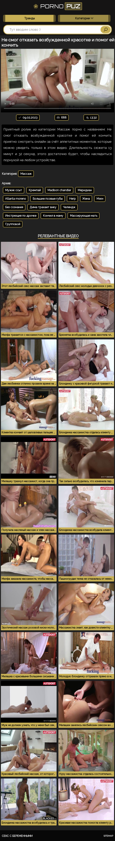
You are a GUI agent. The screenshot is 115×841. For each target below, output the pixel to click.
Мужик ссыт (13, 190)
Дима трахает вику (43, 207)
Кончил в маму (53, 215)
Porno (57, 6)
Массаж (26, 173)
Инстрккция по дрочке (20, 215)
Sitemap (108, 835)
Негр (72, 198)
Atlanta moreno (15, 198)
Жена (86, 198)
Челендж (69, 207)
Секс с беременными (17, 836)
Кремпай (35, 190)
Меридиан (85, 190)
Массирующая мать (83, 215)
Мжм (99, 198)
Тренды (29, 18)
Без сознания (14, 207)
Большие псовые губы (48, 198)
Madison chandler (59, 190)
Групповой (12, 224)
